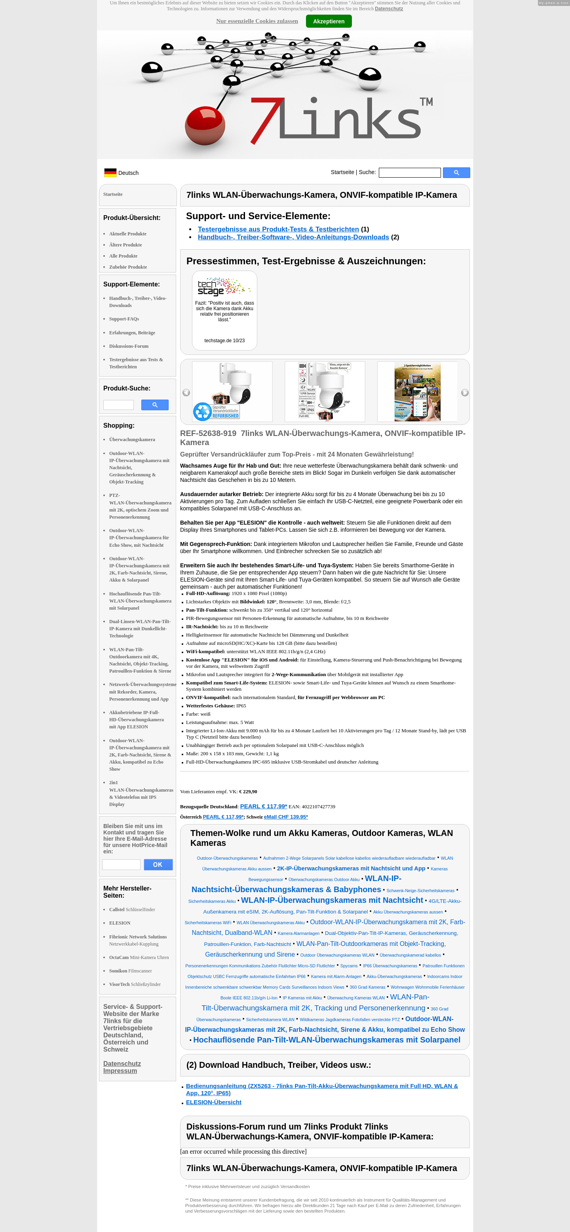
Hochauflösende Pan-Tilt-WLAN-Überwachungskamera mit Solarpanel (140, 601)
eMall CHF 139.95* (286, 817)
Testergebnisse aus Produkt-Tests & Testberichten (278, 229)
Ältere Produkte (125, 245)
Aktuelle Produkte (127, 234)
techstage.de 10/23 (224, 340)
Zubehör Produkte (128, 267)
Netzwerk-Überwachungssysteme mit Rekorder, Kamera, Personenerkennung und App (143, 691)
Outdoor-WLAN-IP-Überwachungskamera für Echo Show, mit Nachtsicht (139, 538)
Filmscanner (130, 971)
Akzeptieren (328, 21)
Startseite (342, 172)
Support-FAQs (124, 319)
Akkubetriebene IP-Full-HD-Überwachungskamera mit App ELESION (136, 720)
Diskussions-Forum (128, 346)
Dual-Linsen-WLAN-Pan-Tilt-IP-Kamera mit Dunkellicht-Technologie (140, 629)
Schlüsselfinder (132, 909)
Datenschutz (389, 8)
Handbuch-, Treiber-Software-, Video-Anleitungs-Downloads (293, 237)
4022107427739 (319, 806)
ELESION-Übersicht (213, 1102)
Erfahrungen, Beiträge (132, 332)
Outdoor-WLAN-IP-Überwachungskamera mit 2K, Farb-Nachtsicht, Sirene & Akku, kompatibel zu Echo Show (140, 755)
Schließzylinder (135, 984)
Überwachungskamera (132, 439)
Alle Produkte (123, 256)
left (186, 392)
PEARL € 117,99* (263, 806)
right (465, 392)
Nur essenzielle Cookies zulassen (257, 21)
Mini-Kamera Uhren (139, 957)
